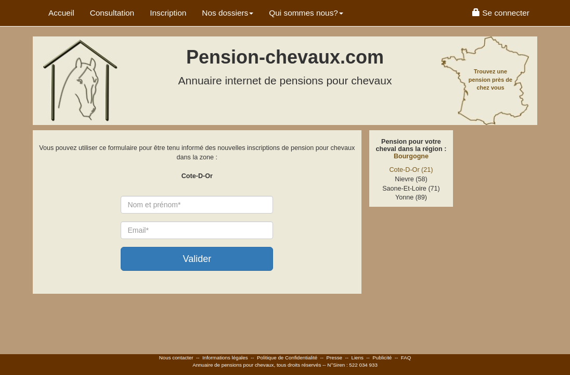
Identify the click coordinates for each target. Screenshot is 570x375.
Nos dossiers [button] (227, 12)
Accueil (61, 12)
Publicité (382, 357)
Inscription (168, 12)
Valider (197, 259)
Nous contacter (176, 357)
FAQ (406, 357)
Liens (357, 357)
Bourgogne (411, 156)
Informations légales (225, 357)
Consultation (112, 12)
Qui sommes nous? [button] (306, 12)
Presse (335, 357)
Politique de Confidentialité (287, 357)
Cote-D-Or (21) (411, 169)
